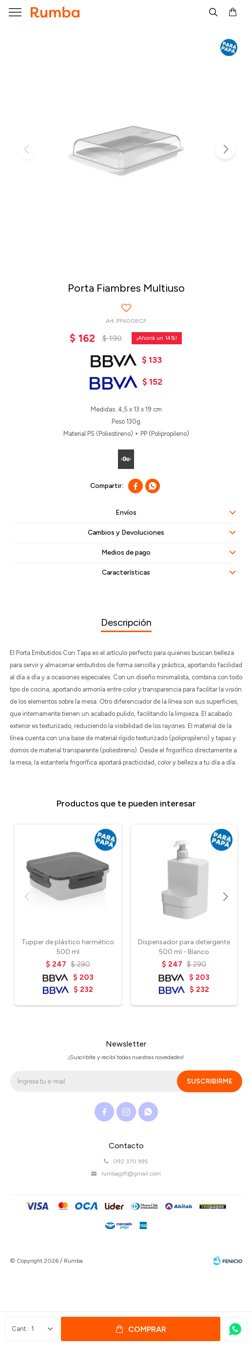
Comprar (147, 1329)
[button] (225, 149)
